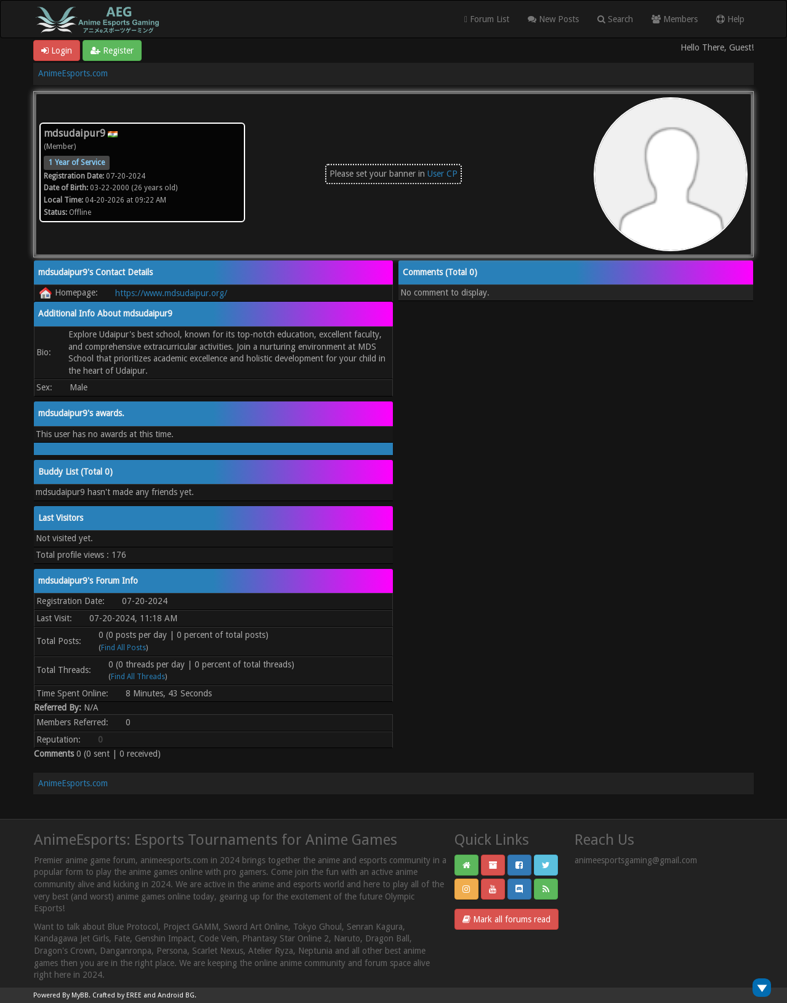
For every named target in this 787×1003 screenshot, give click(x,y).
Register (112, 50)
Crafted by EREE (117, 995)
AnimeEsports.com (73, 73)
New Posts (553, 19)
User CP (442, 174)
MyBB (80, 995)
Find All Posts (123, 647)
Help (730, 19)
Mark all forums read (506, 919)
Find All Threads (138, 676)
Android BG (176, 995)
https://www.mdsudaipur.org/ (171, 293)
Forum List (486, 19)
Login (56, 50)
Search (615, 19)
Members (675, 19)
